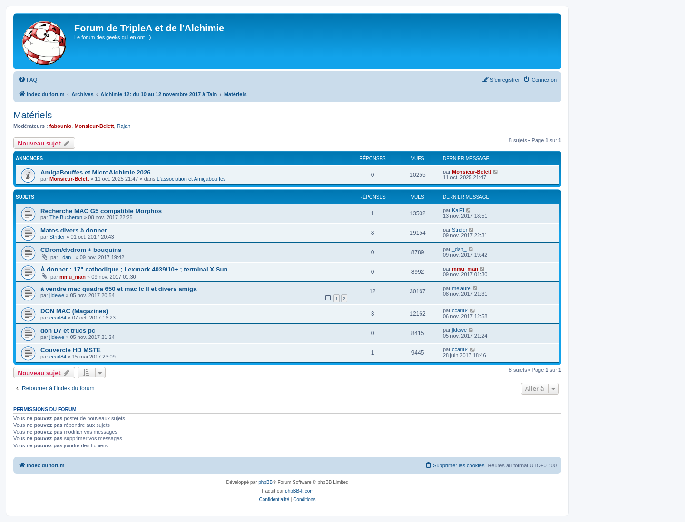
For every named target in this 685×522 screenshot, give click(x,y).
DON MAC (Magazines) (74, 311)
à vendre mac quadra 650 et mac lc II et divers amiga (118, 288)
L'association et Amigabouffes (191, 179)
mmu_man (72, 277)
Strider (57, 237)
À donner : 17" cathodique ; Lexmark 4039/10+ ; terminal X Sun (134, 269)
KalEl (458, 210)
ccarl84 (57, 317)
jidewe (56, 295)
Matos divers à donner (73, 230)
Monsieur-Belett (94, 126)
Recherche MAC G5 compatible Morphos (101, 210)
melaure (461, 288)
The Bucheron (65, 217)
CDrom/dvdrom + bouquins (80, 249)
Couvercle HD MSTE (70, 350)
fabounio (60, 126)
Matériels (32, 115)
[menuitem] (27, 80)
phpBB (265, 482)
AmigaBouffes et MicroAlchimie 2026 (95, 172)
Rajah (124, 126)
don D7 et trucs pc (67, 330)
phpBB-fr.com (299, 490)
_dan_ (66, 257)
